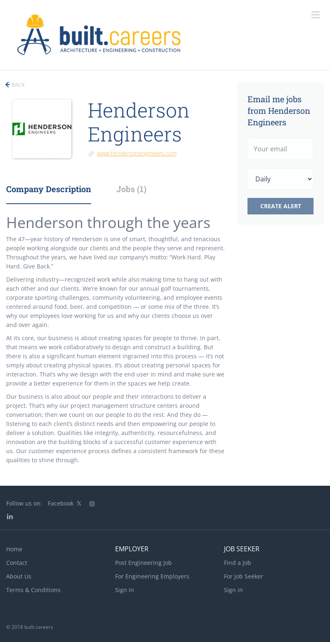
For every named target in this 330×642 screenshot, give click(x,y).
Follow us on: (24, 503)
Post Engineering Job (143, 563)
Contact (16, 563)
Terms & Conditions (33, 590)
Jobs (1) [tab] (131, 188)
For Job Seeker (243, 576)
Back (17, 84)
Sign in (124, 590)
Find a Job (237, 563)
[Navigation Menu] (315, 14)
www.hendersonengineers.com (137, 153)
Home (14, 549)
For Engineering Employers (152, 576)
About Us (18, 576)
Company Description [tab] (48, 188)
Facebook (60, 503)
